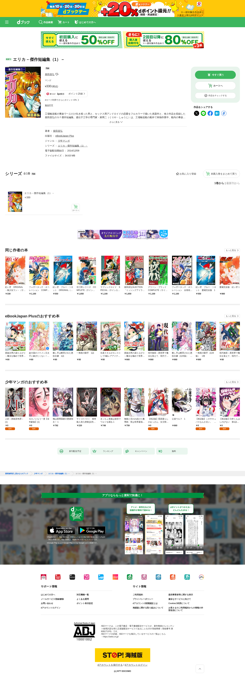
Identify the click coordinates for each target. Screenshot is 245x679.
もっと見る (231, 250)
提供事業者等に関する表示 (180, 594)
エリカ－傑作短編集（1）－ (39, 193)
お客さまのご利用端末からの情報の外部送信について (185, 609)
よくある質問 (83, 599)
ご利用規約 (138, 594)
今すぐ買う (218, 74)
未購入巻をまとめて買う (224, 173)
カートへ (218, 85)
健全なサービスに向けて (179, 599)
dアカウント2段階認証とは (145, 603)
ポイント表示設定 (85, 603)
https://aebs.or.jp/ (111, 636)
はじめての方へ (48, 594)
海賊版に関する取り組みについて (148, 608)
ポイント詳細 (75, 93)
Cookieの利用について (179, 603)
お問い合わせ (47, 603)
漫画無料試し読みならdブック (16, 473)
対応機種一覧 (83, 594)
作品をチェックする (217, 95)
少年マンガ (64, 140)
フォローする (57, 74)
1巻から (219, 183)
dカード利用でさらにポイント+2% (61, 100)
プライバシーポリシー (143, 599)
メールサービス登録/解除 (52, 599)
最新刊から (233, 183)
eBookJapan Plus (64, 135)
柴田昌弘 (49, 74)
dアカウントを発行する (110, 665)
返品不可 (49, 105)
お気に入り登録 (187, 173)
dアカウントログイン (50, 608)
